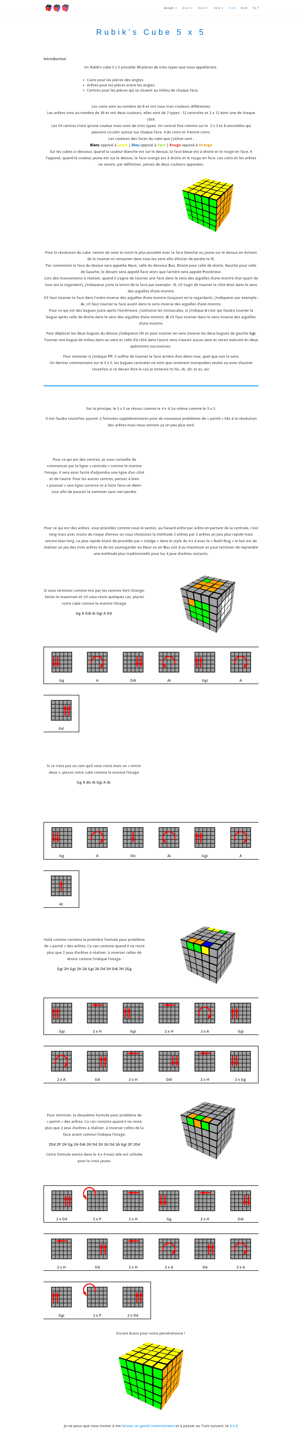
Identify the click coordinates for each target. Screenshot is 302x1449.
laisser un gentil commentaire (148, 1425)
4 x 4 (217, 8)
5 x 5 (232, 8)
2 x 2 (185, 8)
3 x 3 (201, 8)
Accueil (168, 8)
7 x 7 (255, 8)
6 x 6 (244, 8)
